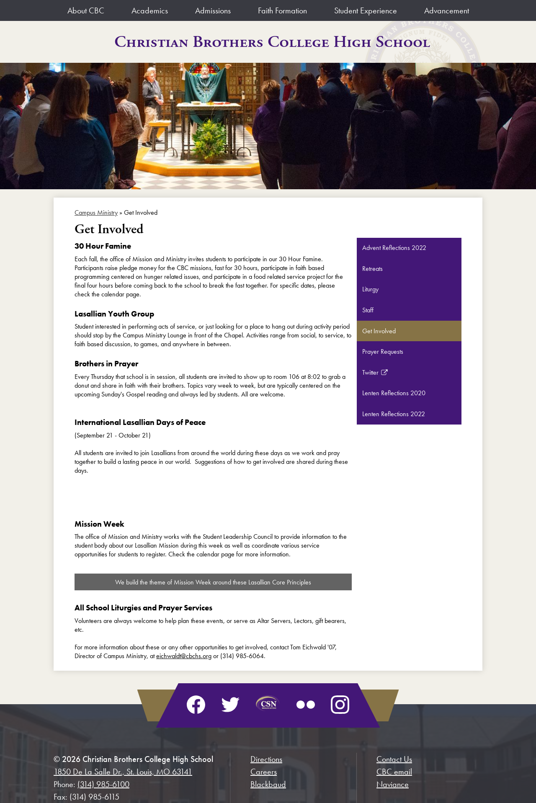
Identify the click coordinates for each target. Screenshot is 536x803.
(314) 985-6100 (103, 784)
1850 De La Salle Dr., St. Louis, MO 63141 (123, 771)
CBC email (394, 771)
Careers (263, 771)
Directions (266, 759)
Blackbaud (268, 784)
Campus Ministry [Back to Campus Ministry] (96, 212)
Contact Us (394, 759)
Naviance (392, 784)
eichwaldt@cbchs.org (183, 655)
